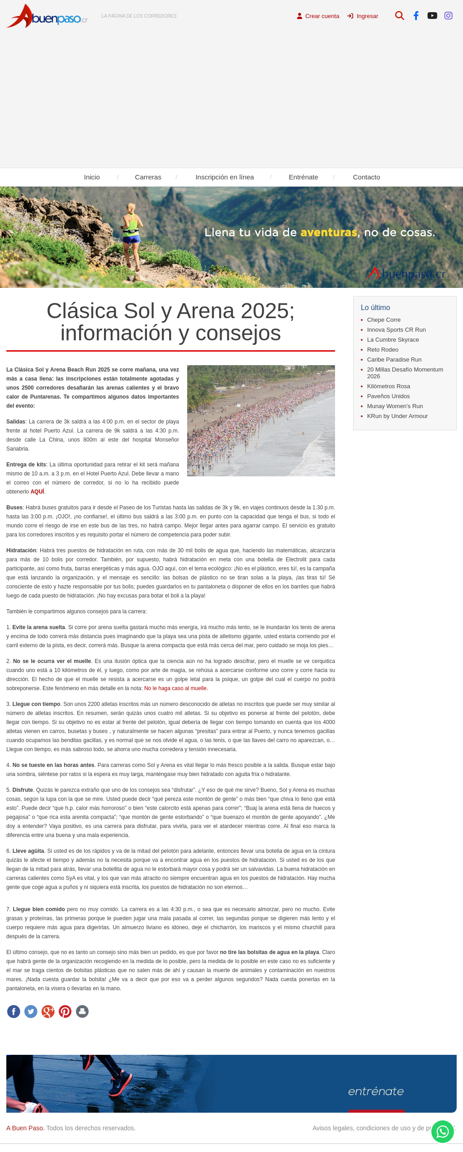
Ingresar (362, 16)
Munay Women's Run (395, 406)
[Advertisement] (231, 100)
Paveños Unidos (388, 396)
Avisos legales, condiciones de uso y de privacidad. (384, 1128)
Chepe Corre (384, 319)
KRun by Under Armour (397, 416)
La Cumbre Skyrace (393, 339)
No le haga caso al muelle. (176, 688)
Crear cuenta (318, 16)
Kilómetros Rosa (388, 386)
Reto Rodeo (382, 349)
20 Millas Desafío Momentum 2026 (405, 373)
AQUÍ (37, 492)
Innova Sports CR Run (396, 329)
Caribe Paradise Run (394, 359)
